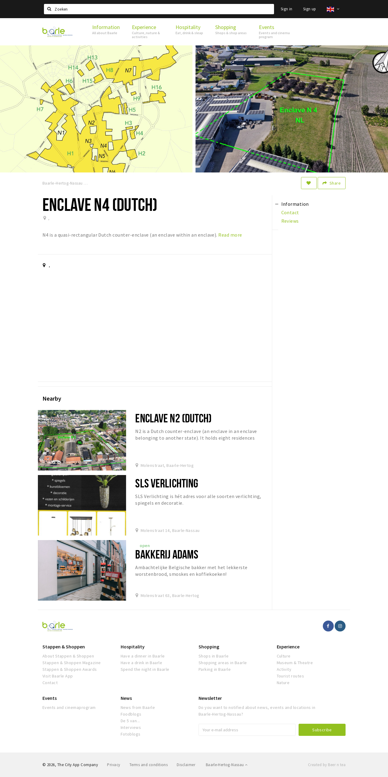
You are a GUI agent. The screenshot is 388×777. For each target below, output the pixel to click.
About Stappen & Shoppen (68, 656)
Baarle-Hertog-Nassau (227, 764)
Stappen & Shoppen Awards (69, 669)
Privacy (113, 764)
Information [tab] (295, 204)
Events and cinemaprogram (69, 707)
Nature (283, 682)
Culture (284, 656)
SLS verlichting (166, 483)
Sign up (309, 8)
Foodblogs (131, 714)
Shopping (209, 647)
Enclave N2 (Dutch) (173, 418)
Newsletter (210, 698)
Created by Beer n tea (327, 764)
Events (49, 698)
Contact (50, 682)
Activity (284, 669)
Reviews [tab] (290, 221)
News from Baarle (138, 707)
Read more (230, 235)
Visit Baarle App (57, 676)
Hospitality (133, 647)
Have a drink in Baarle (141, 662)
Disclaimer (186, 764)
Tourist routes (290, 676)
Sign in (287, 8)
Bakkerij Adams (166, 554)
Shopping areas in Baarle (223, 662)
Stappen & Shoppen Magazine (71, 662)
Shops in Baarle (214, 656)
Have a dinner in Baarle (143, 656)
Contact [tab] (290, 212)
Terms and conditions (148, 764)
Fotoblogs (131, 734)
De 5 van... (130, 720)
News (126, 698)
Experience (288, 647)
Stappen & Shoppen (63, 647)
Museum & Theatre (295, 662)
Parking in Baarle (215, 669)
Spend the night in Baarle (145, 669)
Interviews (131, 727)
